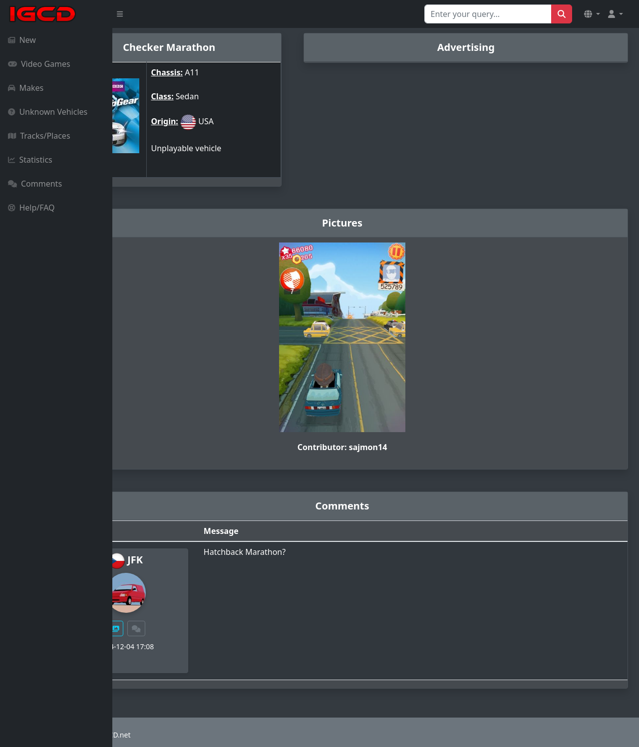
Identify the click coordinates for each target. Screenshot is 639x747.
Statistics (30, 159)
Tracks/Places (39, 135)
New (22, 39)
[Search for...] (488, 13)
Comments (35, 183)
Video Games (39, 63)
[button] (592, 14)
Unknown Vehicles (47, 111)
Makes (25, 87)
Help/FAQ (31, 207)
